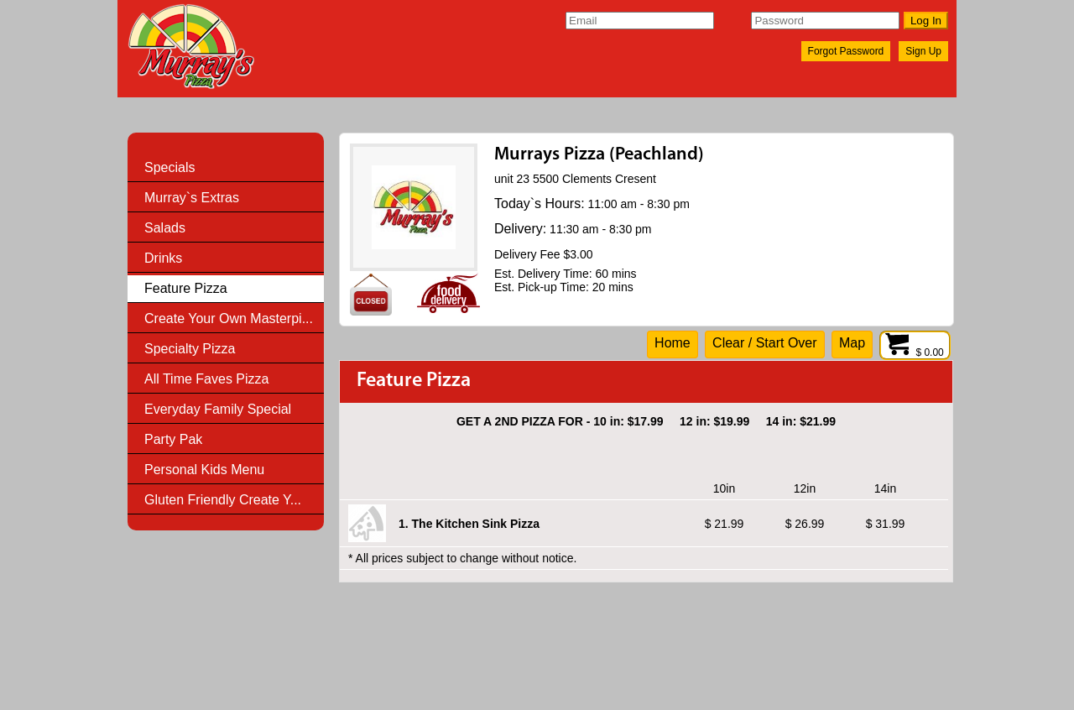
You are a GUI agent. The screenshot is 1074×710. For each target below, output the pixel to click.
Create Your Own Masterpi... (228, 318)
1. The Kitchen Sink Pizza (469, 523)
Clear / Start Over (764, 343)
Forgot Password (846, 51)
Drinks (163, 258)
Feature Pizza (185, 288)
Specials (169, 167)
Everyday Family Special (217, 409)
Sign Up (923, 51)
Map (852, 343)
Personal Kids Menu (204, 469)
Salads (164, 228)
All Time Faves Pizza (206, 379)
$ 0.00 (915, 352)
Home (672, 343)
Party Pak (173, 439)
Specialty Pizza (190, 349)
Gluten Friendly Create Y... (222, 500)
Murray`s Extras (191, 198)
